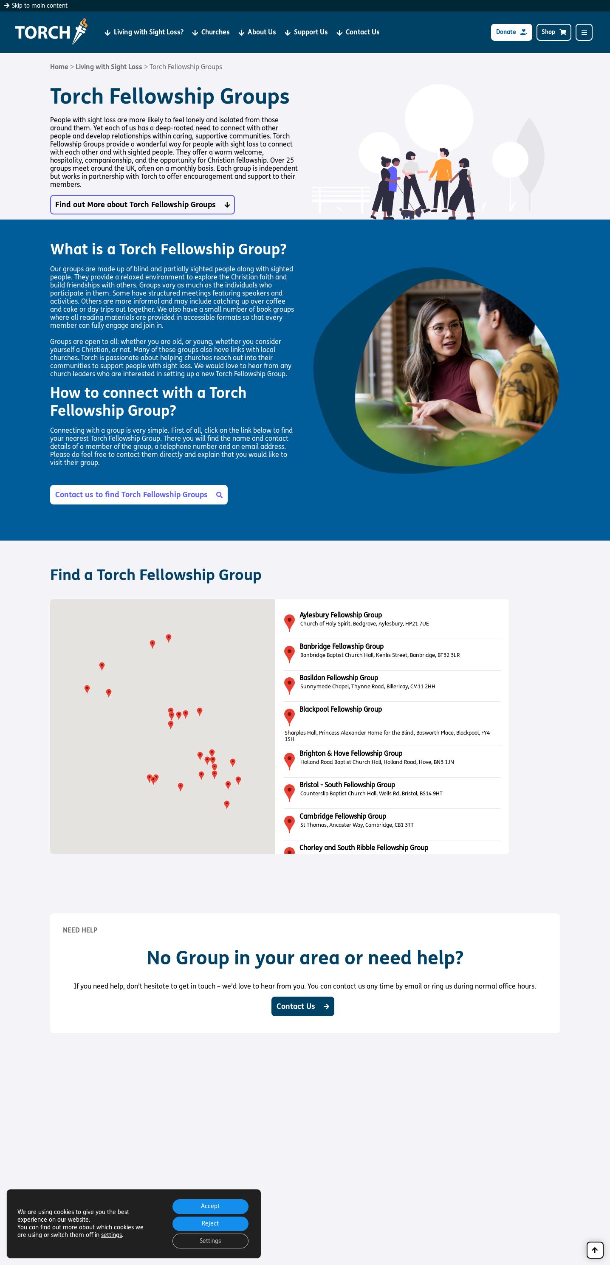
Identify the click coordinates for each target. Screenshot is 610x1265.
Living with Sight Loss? (144, 32)
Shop (554, 32)
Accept (209, 1205)
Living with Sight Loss (109, 67)
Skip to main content (36, 5)
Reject (209, 1222)
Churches (211, 32)
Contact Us (358, 32)
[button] (212, 753)
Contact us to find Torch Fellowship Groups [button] (139, 494)
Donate (511, 32)
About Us (257, 32)
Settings (209, 1240)
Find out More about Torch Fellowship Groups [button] (142, 204)
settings (111, 1234)
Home (59, 67)
